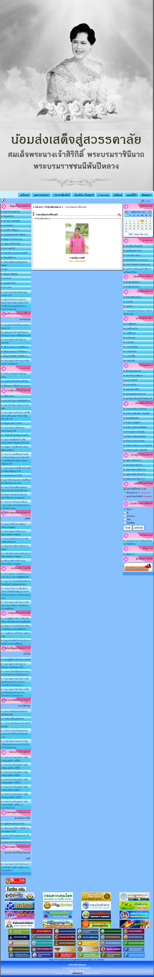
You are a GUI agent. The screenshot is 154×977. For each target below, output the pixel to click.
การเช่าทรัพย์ (131, 347)
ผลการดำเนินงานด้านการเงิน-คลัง (15, 407)
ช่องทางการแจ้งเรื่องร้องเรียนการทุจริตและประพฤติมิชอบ (15, 627)
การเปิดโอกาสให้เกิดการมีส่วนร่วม (15, 635)
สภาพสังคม (7, 225)
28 (142, 228)
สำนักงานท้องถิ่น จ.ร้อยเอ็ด (137, 413)
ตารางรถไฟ (130, 385)
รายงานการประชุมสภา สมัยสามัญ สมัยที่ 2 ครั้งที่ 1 (14, 766)
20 (138, 226)
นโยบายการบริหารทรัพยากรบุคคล (14, 547)
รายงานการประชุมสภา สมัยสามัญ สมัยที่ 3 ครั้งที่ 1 (14, 774)
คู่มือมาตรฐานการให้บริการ (14, 351)
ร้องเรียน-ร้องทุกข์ (133, 246)
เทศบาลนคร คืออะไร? (134, 479)
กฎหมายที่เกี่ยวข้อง (11, 244)
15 (146, 223)
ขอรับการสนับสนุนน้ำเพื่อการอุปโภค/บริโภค (137, 270)
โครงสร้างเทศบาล (10, 212)
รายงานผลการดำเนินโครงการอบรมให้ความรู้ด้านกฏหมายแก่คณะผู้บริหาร (15, 867)
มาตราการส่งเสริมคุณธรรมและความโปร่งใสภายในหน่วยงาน (14, 734)
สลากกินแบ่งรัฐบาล (133, 375)
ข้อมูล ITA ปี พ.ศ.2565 (11, 239)
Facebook (6, 278)
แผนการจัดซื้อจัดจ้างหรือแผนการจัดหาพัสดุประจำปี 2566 (15, 441)
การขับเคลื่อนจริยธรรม (12, 719)
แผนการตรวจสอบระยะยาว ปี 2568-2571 (15, 836)
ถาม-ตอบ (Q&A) (132, 255)
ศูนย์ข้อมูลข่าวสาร (133, 250)
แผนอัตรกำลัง (8, 283)
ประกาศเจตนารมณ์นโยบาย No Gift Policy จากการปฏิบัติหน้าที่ (16, 575)
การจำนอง (129, 338)
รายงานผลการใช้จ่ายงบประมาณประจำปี (13, 429)
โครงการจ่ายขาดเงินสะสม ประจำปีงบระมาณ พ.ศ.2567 (14, 496)
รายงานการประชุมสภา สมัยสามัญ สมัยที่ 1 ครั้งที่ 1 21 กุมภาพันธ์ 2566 (14, 804)
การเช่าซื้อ (129, 356)
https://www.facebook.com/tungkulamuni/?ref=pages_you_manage (76, 959)
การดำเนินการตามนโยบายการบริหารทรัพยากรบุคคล (16, 555)
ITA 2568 (6, 287)
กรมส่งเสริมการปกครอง (135, 409)
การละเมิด (129, 360)
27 (138, 228)
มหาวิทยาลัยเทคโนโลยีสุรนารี (138, 398)
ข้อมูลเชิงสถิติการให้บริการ (14, 356)
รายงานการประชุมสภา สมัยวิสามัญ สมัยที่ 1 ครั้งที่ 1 (14, 796)
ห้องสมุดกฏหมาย (132, 371)
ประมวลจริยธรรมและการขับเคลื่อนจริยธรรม (15, 540)
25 (130, 228)
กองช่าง (128, 306)
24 (126, 228)
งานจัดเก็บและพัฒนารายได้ (14, 435)
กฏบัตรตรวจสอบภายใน (12, 823)
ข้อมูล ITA (129, 554)
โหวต (127, 528)
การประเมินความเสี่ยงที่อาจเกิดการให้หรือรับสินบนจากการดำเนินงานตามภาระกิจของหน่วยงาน (15, 593)
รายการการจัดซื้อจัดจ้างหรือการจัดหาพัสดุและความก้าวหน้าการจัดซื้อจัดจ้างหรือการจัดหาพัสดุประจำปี (15, 459)
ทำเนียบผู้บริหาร (132, 282)
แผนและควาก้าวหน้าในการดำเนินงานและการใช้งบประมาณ (15, 334)
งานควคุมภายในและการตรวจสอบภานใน (138, 312)
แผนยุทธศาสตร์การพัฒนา (13, 234)
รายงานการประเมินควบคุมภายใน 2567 (14, 294)
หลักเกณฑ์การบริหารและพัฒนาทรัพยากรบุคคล (13, 562)
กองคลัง (128, 301)
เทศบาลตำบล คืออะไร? (135, 469)
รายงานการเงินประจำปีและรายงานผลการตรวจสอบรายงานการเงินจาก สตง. (15, 505)
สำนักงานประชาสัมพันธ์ (135, 427)
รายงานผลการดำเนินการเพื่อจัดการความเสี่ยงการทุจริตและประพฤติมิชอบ (15, 605)
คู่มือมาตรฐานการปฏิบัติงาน (14, 347)
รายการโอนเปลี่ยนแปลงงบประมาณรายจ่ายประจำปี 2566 (14, 489)
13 (138, 223)
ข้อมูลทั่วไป (7, 216)
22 (146, 226)
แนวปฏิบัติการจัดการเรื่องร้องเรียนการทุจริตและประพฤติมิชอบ (15, 620)
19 (134, 226)
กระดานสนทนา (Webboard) (137, 264)
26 (134, 228)
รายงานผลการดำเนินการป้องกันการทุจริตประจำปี (13, 665)
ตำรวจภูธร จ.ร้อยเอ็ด (134, 432)
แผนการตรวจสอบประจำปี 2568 (16, 842)
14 (142, 223)
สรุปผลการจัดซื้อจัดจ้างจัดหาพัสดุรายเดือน (15, 448)
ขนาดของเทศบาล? (133, 465)
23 (150, 226)
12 (134, 223)
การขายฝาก (130, 351)
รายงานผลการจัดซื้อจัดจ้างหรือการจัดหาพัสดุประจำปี (16, 469)
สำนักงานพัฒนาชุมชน (135, 436)
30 (150, 228)
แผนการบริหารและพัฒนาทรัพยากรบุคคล (13, 525)
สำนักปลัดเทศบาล (133, 297)
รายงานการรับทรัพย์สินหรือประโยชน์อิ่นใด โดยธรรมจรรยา (16, 583)
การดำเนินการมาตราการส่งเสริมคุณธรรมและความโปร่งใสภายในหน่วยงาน (15, 744)
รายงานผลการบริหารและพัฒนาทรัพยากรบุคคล (13, 533)
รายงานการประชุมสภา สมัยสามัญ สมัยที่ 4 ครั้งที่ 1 (14, 788)
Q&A (4, 269)
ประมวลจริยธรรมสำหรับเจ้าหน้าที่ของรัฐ (14, 713)
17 (126, 226)
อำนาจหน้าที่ (8, 248)
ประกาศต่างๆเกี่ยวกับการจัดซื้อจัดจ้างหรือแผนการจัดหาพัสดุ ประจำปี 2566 (15, 415)
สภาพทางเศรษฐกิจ (10, 221)
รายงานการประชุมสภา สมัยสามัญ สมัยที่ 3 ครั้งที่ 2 (14, 781)
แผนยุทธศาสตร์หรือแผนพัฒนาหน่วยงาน (16, 326)
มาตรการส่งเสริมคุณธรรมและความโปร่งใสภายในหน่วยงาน (15, 673)
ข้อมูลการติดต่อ (9, 274)
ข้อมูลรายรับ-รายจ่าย (11, 423)
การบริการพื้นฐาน (10, 230)
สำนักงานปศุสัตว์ (132, 422)
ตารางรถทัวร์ (130, 380)
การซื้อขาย (130, 333)
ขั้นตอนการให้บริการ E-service (15, 386)
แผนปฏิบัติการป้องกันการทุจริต (16, 659)
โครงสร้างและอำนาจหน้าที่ (14, 253)
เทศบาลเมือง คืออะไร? (135, 474)
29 (146, 228)
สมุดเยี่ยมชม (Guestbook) (136, 260)
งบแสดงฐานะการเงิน (11, 475)
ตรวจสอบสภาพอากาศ (134, 394)
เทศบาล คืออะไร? (132, 460)
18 (130, 226)
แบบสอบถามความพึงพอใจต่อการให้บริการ (138, 542)
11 (130, 223)
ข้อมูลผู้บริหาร (8, 257)
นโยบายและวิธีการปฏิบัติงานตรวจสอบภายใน (15, 830)
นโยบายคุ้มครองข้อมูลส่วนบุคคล (14, 263)
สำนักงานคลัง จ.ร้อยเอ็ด (135, 450)
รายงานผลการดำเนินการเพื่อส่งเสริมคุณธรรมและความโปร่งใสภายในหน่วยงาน (15, 682)
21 (142, 226)
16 (150, 223)
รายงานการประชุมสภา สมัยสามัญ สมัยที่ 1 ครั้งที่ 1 (14, 759)
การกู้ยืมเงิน (130, 324)
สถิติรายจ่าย (7, 396)
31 (126, 231)
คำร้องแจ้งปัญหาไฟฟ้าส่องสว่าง (14, 375)
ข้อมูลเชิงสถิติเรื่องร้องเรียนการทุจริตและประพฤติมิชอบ (16, 642)
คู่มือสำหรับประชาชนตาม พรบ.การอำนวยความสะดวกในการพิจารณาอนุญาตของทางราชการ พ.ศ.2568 (14, 304)
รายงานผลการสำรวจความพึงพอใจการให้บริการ (15, 362)
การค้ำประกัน (131, 328)
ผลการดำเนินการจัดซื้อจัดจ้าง (15, 401)
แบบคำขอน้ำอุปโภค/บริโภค (14, 381)
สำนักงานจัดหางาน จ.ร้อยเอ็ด (138, 445)
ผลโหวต (138, 528)
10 (126, 223)
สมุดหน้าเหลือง (131, 389)
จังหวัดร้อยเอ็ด (131, 418)
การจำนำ (129, 342)
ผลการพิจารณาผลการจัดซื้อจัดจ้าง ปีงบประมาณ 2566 (16, 481)
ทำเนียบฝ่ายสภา (132, 287)
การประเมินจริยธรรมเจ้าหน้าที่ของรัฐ (15, 725)
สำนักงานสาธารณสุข (134, 441)
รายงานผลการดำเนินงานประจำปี (13, 341)
